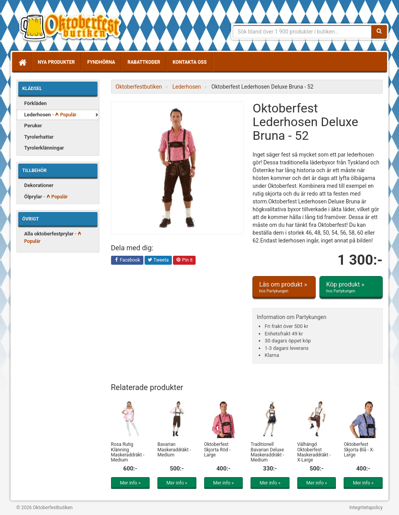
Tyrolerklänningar (44, 148)
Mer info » (130, 483)
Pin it (184, 260)
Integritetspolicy (366, 507)
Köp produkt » (351, 287)
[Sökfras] (302, 31)
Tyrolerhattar (39, 137)
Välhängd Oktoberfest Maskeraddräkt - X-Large (314, 452)
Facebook (127, 260)
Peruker (33, 125)
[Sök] (379, 31)
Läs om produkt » (284, 287)
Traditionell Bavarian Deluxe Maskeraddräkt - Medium (267, 452)
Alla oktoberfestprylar (52, 237)
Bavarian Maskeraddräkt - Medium (174, 449)
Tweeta (158, 260)
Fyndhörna (101, 62)
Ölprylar (46, 197)
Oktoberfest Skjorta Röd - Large (217, 449)
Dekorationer (38, 185)
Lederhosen (50, 115)
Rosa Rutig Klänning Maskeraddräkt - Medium (128, 452)
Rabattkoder (143, 62)
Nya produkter (56, 62)
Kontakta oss (190, 62)
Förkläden (35, 103)
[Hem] (22, 62)
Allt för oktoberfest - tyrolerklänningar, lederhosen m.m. (72, 27)
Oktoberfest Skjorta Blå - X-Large (359, 449)
